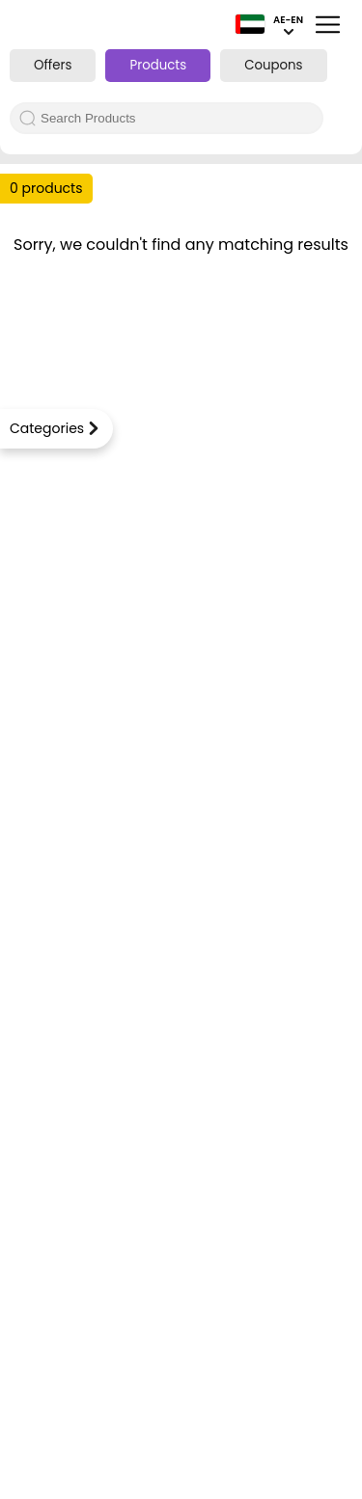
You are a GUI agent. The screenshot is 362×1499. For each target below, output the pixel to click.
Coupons (273, 65)
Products (157, 65)
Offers (52, 65)
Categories (47, 428)
